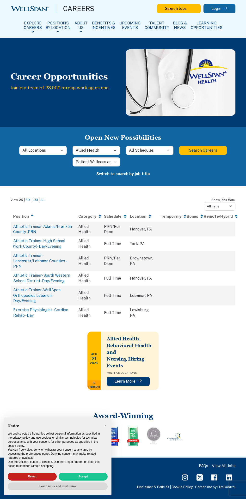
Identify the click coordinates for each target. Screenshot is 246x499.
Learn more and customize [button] (57, 486)
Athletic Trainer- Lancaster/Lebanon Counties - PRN (39, 261)
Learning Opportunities (206, 25)
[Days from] (219, 206)
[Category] (96, 150)
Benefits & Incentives (104, 25)
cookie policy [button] (16, 445)
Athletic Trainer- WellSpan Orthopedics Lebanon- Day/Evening (37, 295)
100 (35, 200)
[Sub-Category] (96, 161)
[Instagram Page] (185, 477)
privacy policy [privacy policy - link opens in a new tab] (21, 437)
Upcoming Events (130, 25)
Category (87, 216)
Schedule (113, 216)
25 (21, 200)
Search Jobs (179, 8)
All (42, 200)
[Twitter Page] (199, 477)
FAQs (203, 466)
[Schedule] (149, 150)
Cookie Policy (182, 487)
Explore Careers (33, 25)
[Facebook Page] (214, 477)
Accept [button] (83, 476)
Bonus (192, 216)
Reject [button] (32, 476)
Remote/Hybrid (218, 216)
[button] (105, 425)
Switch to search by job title (123, 174)
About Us (81, 25)
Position (21, 216)
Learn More (128, 381)
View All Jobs (223, 466)
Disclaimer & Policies (153, 487)
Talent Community (157, 25)
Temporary (171, 216)
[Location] (43, 150)
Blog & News (180, 25)
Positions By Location (58, 25)
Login (219, 8)
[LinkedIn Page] (229, 477)
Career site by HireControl (215, 487)
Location (138, 216)
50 (27, 200)
